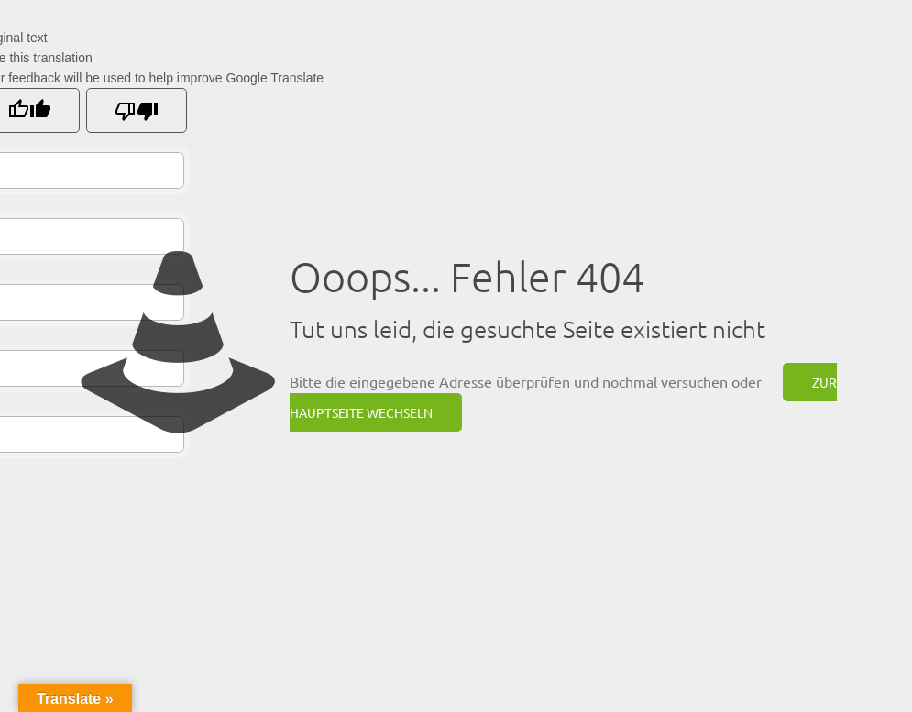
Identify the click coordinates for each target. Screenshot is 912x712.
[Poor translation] (136, 110)
